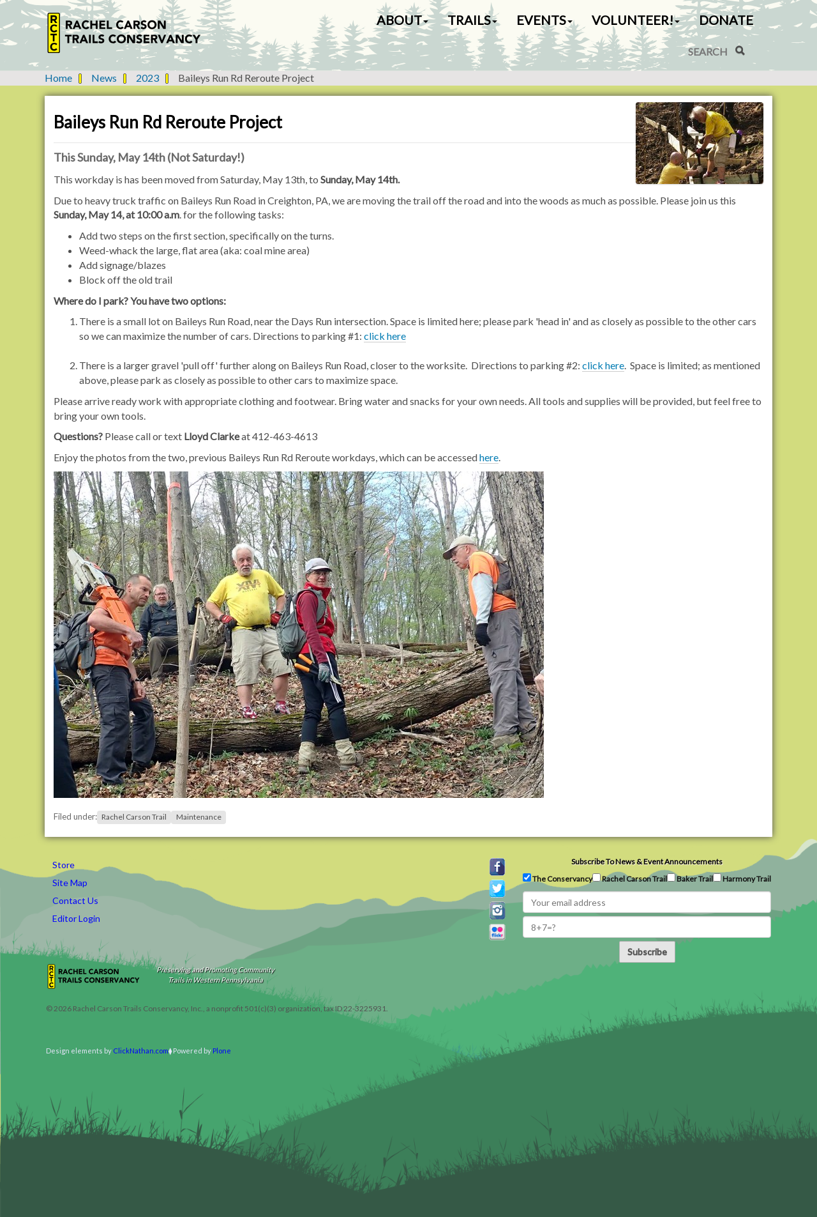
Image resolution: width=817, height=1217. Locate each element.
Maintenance (198, 817)
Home (58, 78)
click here (385, 336)
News (104, 78)
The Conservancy (557, 878)
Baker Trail (690, 878)
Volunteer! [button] (636, 19)
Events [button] (544, 19)
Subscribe (647, 951)
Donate (726, 19)
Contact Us (75, 900)
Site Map (69, 882)
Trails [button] (472, 19)
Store (63, 864)
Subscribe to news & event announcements (647, 861)
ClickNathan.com (141, 1050)
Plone (222, 1050)
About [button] (402, 19)
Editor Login (76, 918)
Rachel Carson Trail (134, 817)
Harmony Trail (742, 878)
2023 (147, 78)
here (488, 457)
